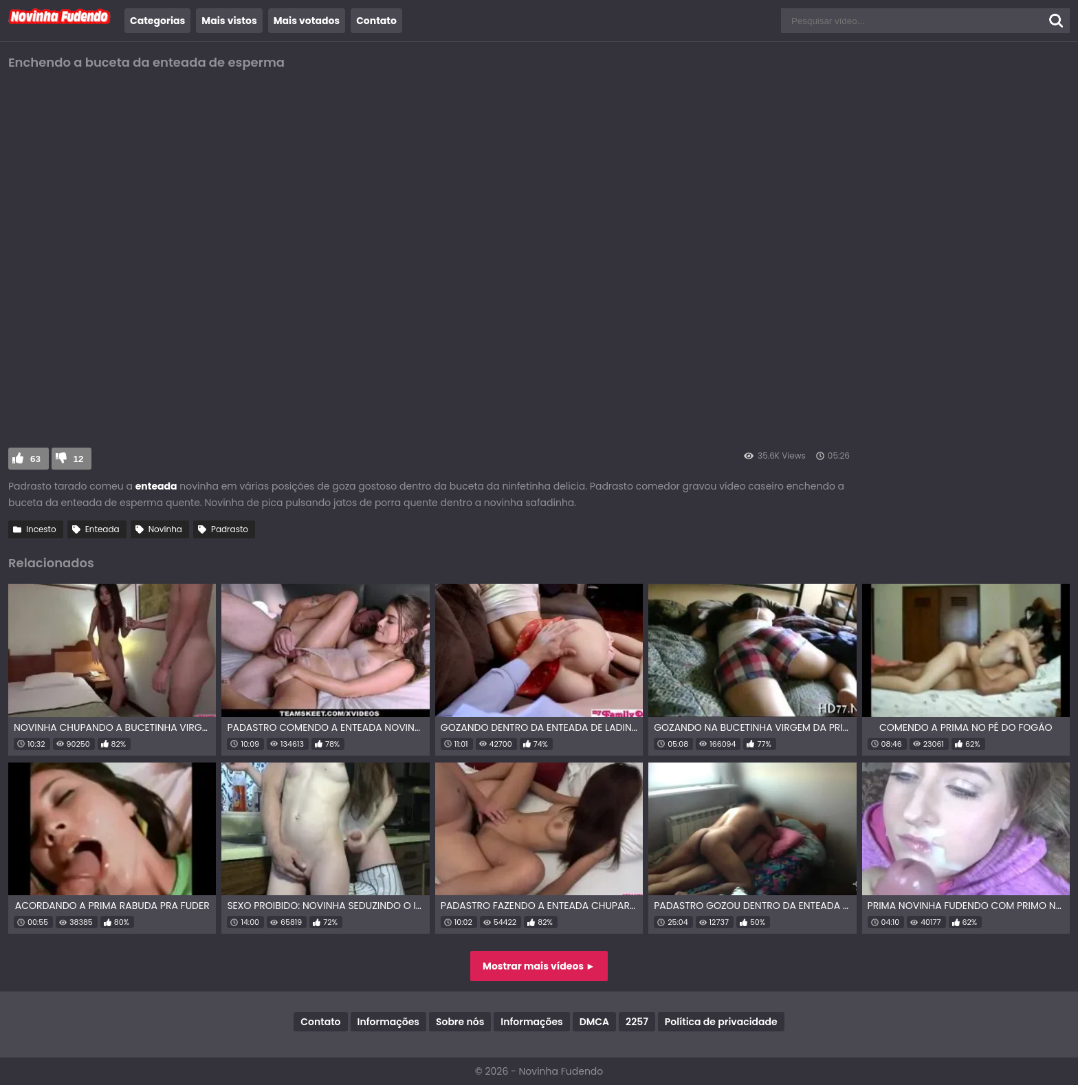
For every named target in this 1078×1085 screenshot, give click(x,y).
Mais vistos (228, 21)
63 (35, 459)
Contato (376, 21)
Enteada (102, 529)
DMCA (594, 1022)
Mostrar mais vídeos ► (539, 966)
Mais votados (307, 21)
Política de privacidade (721, 1022)
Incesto (41, 529)
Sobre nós (460, 1022)
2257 (637, 1022)
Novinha (165, 529)
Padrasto (229, 529)
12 (79, 459)
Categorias (157, 21)
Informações (388, 1022)
